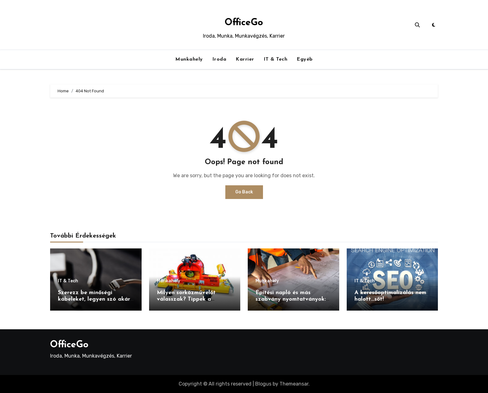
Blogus (263, 384)
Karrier (245, 59)
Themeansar (293, 384)
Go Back (244, 192)
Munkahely (189, 59)
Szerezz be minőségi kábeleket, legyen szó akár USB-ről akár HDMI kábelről (95, 299)
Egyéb (305, 59)
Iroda (219, 59)
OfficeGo (244, 23)
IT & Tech (276, 59)
